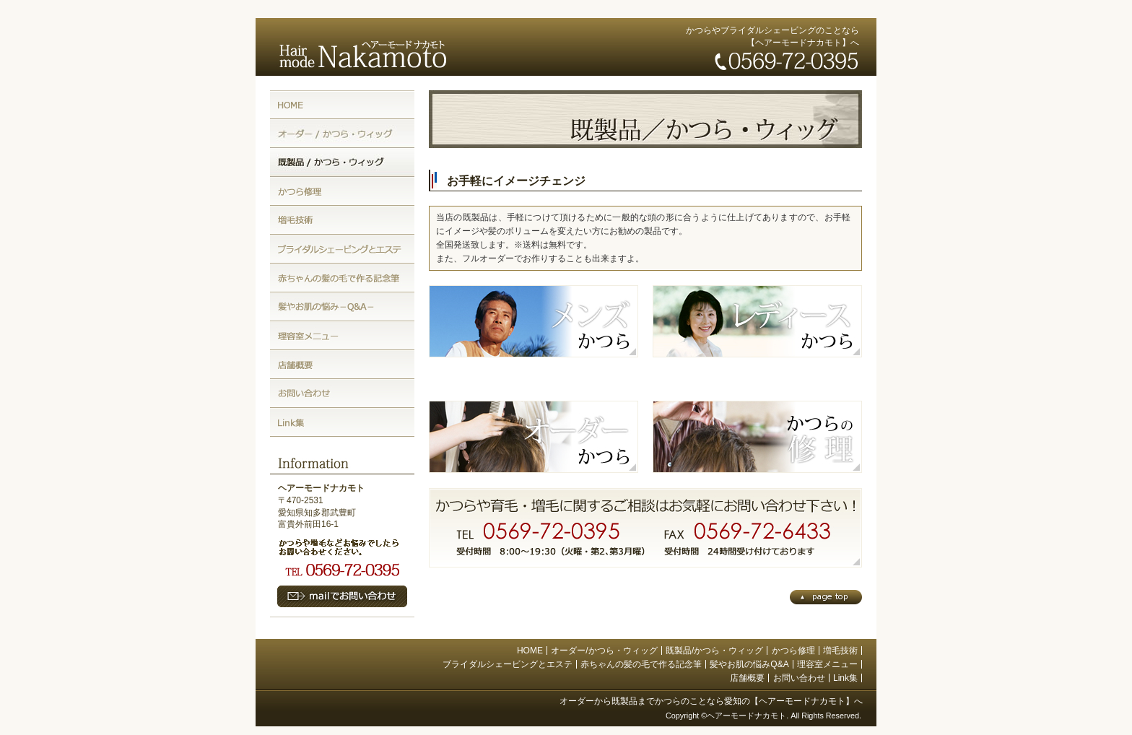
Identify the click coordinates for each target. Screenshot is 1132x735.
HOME (530, 650)
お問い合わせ (799, 678)
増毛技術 (840, 650)
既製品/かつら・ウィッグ (714, 650)
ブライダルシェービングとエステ (507, 664)
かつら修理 (793, 650)
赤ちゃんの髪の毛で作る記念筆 (641, 664)
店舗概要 (747, 678)
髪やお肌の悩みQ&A (749, 664)
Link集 (845, 678)
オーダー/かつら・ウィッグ (604, 650)
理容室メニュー (827, 664)
